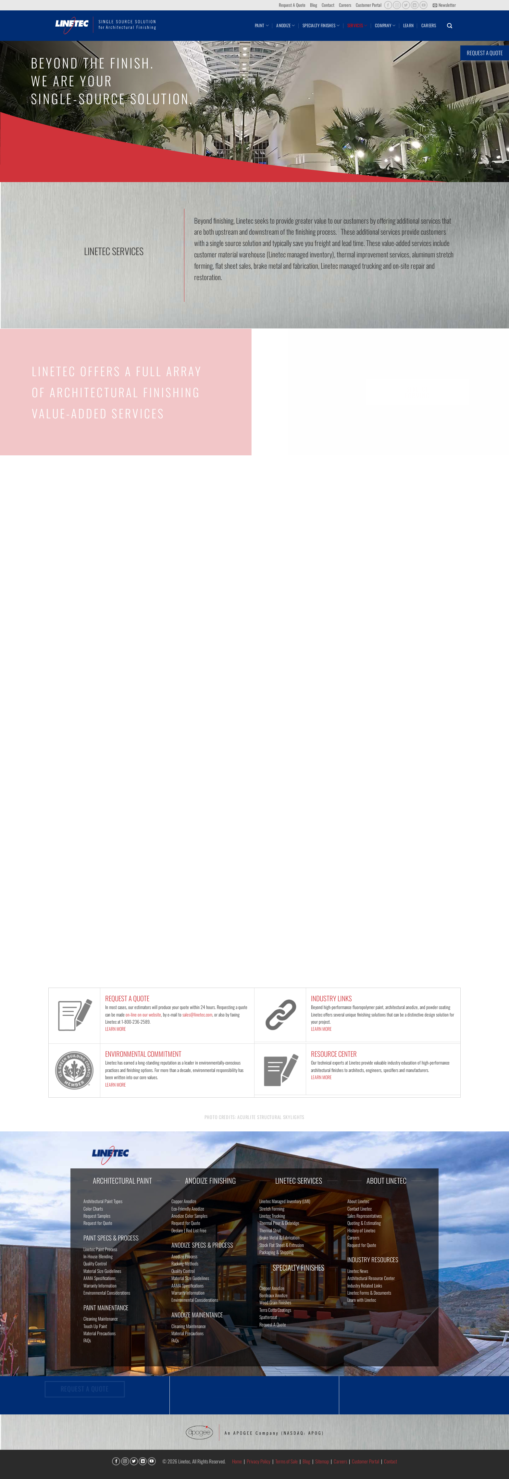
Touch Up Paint (95, 1326)
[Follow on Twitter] (406, 5)
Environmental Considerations (106, 1292)
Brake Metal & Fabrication (279, 1237)
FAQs (87, 1340)
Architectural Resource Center (371, 1278)
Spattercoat (268, 1316)
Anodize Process (184, 1256)
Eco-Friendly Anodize (187, 1208)
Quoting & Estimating (364, 1222)
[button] (444, 5)
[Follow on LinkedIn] (415, 5)
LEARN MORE (115, 1028)
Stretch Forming (271, 1208)
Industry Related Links (364, 1285)
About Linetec (358, 1201)
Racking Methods (184, 1263)
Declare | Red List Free (188, 1230)
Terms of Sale (286, 1461)
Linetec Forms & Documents (369, 1292)
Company (385, 25)
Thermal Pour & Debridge (279, 1222)
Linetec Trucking (272, 1215)
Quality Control (95, 1263)
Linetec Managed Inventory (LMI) (284, 1201)
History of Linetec (361, 1230)
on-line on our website (143, 1014)
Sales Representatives (364, 1215)
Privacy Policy (258, 1461)
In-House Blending (98, 1256)
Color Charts (93, 1208)
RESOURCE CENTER (334, 1054)
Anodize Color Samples (189, 1215)
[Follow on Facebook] (388, 5)
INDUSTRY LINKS (331, 998)
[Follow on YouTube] (423, 5)
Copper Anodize (183, 1201)
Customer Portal (368, 5)
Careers (345, 5)
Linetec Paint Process (100, 1249)
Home (237, 1461)
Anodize (285, 25)
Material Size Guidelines (102, 1270)
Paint (262, 25)
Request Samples (96, 1215)
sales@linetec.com (197, 1014)
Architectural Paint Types (102, 1201)
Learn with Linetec (361, 1299)
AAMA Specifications (99, 1278)
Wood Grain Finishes (275, 1302)
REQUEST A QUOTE (127, 998)
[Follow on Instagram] (397, 5)
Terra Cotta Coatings (275, 1309)
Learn (408, 25)
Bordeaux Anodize (273, 1295)
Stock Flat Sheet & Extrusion (281, 1244)
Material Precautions (99, 1333)
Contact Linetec (359, 1208)
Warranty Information (100, 1285)
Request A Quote (292, 5)
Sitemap (322, 1461)
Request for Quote (97, 1222)
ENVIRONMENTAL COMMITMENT (143, 1054)
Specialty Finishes (321, 25)
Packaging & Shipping (276, 1252)
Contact (328, 5)
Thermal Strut (270, 1230)
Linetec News (357, 1270)
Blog (313, 5)
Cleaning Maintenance (100, 1318)
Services (357, 25)
